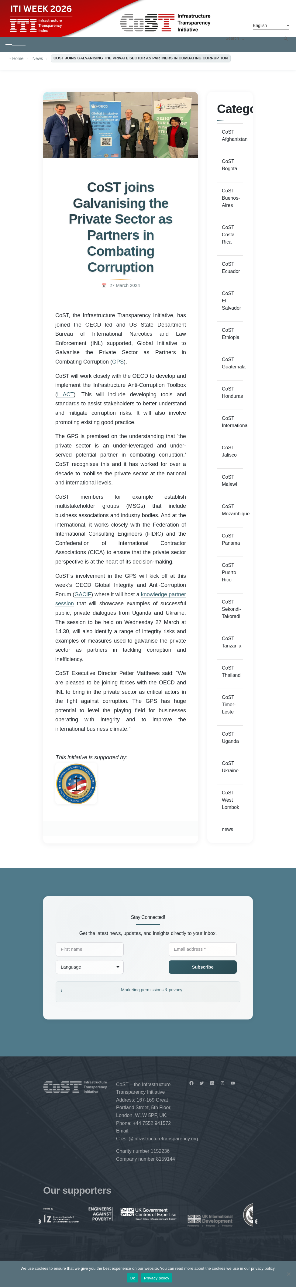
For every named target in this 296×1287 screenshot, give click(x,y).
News (38, 58)
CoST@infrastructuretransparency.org (157, 1138)
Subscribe (202, 966)
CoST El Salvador (231, 301)
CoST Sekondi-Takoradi (231, 609)
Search (285, 38)
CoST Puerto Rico (229, 572)
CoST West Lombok (230, 800)
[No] (288, 1274)
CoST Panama (231, 539)
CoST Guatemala (232, 363)
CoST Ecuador (231, 267)
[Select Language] (271, 26)
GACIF (82, 594)
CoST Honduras (232, 392)
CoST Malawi (229, 480)
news (227, 829)
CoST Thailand (231, 671)
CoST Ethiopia (230, 334)
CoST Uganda (230, 737)
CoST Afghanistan (232, 135)
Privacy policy (156, 1278)
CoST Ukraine (230, 767)
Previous (39, 1222)
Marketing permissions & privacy (151, 989)
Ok (132, 1278)
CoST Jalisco (229, 451)
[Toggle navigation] (15, 44)
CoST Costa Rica (228, 234)
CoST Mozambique (232, 510)
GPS (118, 362)
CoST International (232, 422)
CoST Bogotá (229, 165)
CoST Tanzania (231, 642)
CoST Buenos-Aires (231, 198)
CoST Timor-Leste (229, 704)
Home (17, 58)
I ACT (65, 394)
